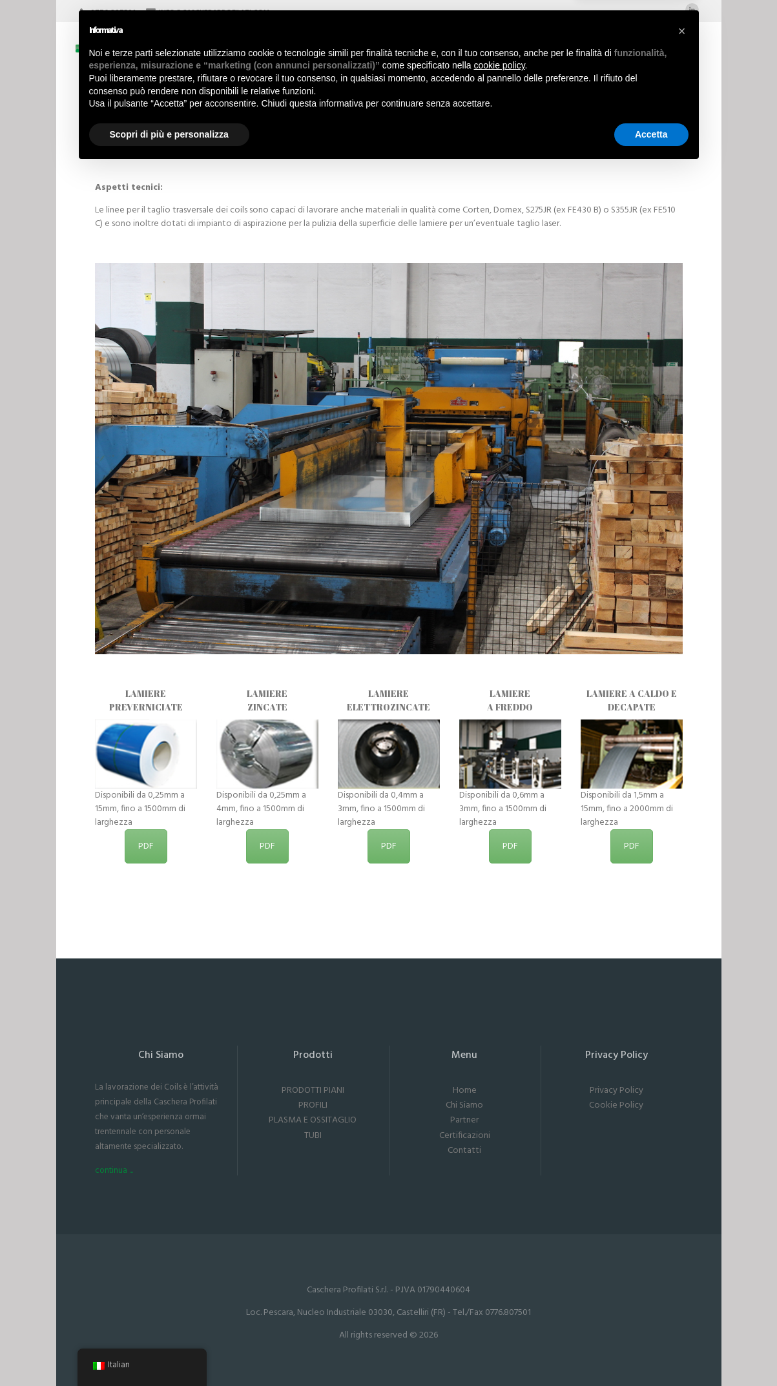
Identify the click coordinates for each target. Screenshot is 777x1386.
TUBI (313, 1135)
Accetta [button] (651, 1350)
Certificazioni (464, 1135)
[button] (682, 1247)
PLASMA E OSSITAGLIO (313, 1120)
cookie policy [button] (498, 1282)
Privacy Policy (616, 1090)
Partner (464, 1120)
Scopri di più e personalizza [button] (169, 1350)
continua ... (114, 1170)
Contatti (464, 1150)
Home (465, 1090)
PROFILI (312, 1105)
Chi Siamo (464, 1105)
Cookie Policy (616, 1105)
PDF (146, 846)
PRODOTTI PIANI (313, 1090)
